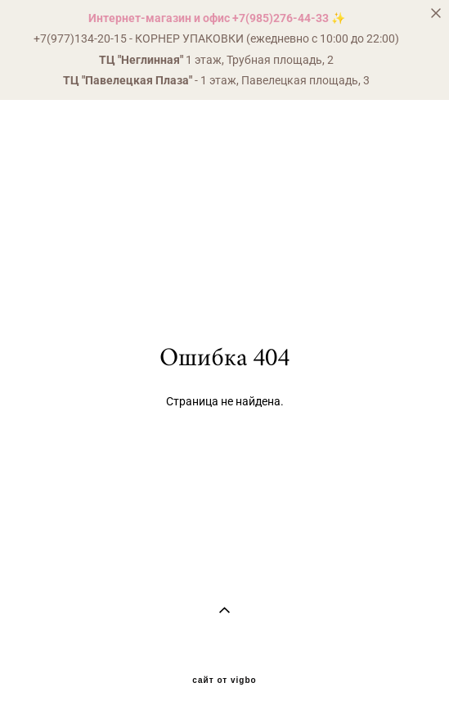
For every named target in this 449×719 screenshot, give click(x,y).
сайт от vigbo (224, 680)
